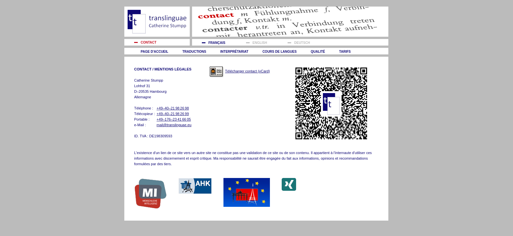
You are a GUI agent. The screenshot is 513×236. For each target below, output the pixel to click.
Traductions (194, 51)
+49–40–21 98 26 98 (173, 108)
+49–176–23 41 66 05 (174, 119)
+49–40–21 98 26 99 (173, 114)
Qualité (318, 51)
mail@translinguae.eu (174, 125)
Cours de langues (279, 51)
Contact (148, 42)
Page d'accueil (154, 51)
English (260, 43)
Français (216, 43)
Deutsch (302, 43)
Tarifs (345, 51)
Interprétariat (234, 51)
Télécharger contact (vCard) (247, 71)
